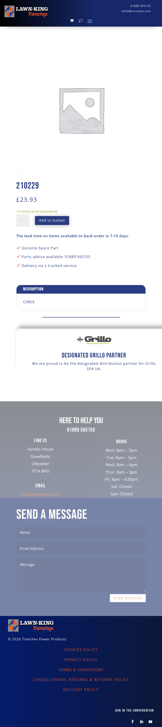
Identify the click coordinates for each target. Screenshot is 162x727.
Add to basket (52, 220)
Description (33, 289)
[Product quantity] (23, 220)
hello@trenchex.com (40, 503)
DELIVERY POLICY (80, 689)
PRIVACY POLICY (80, 659)
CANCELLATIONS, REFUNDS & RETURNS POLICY (81, 679)
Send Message (127, 608)
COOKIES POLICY (81, 649)
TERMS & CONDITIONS (81, 669)
